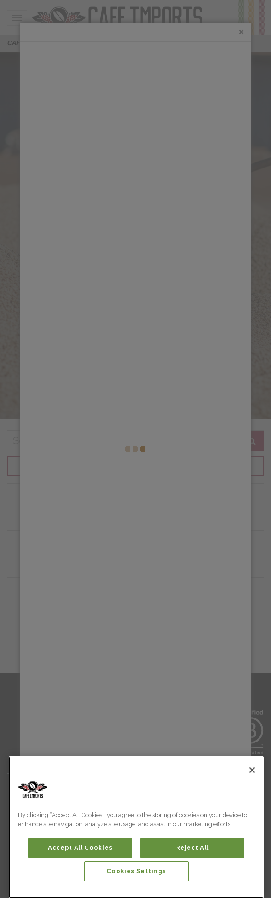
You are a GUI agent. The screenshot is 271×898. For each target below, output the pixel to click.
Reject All (192, 847)
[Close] (252, 770)
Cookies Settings (136, 871)
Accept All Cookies (80, 847)
